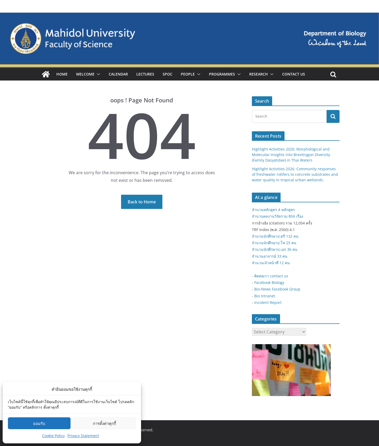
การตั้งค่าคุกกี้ (104, 423)
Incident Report (268, 302)
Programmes (222, 74)
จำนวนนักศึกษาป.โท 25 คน (274, 242)
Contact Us (293, 74)
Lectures (145, 74)
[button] (97, 74)
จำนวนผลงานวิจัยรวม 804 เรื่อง (277, 216)
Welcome (85, 74)
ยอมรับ (39, 423)
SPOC (167, 74)
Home (62, 74)
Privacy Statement (83, 435)
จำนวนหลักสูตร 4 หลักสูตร (273, 209)
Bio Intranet (264, 295)
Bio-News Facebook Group (277, 289)
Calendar (118, 74)
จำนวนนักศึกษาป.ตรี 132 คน (275, 236)
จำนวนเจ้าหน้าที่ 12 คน (271, 262)
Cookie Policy (53, 435)
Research (258, 74)
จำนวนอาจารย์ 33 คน (269, 256)
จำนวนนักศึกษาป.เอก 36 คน (274, 249)
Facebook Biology (269, 282)
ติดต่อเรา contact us (271, 275)
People (188, 74)
